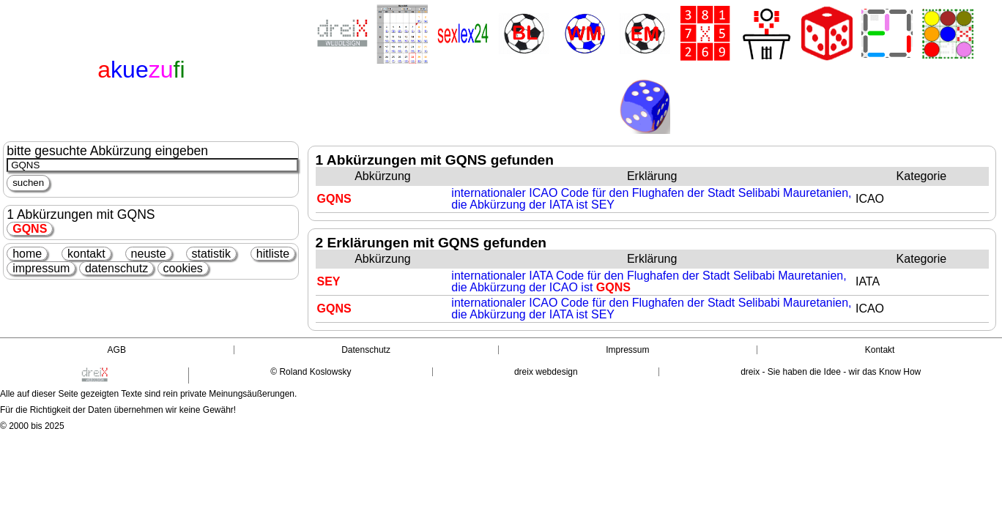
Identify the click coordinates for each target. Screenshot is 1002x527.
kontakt (86, 253)
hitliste (272, 253)
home (27, 253)
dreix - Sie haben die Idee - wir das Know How (831, 371)
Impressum (627, 349)
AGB (117, 349)
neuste (148, 253)
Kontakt (880, 349)
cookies (183, 268)
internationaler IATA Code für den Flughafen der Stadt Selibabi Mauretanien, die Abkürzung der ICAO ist (648, 281)
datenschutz (116, 268)
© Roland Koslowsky (310, 371)
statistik (211, 253)
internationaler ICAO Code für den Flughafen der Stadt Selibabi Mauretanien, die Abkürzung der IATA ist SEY (651, 199)
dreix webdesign (546, 371)
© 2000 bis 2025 (32, 426)
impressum (41, 268)
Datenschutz (365, 349)
